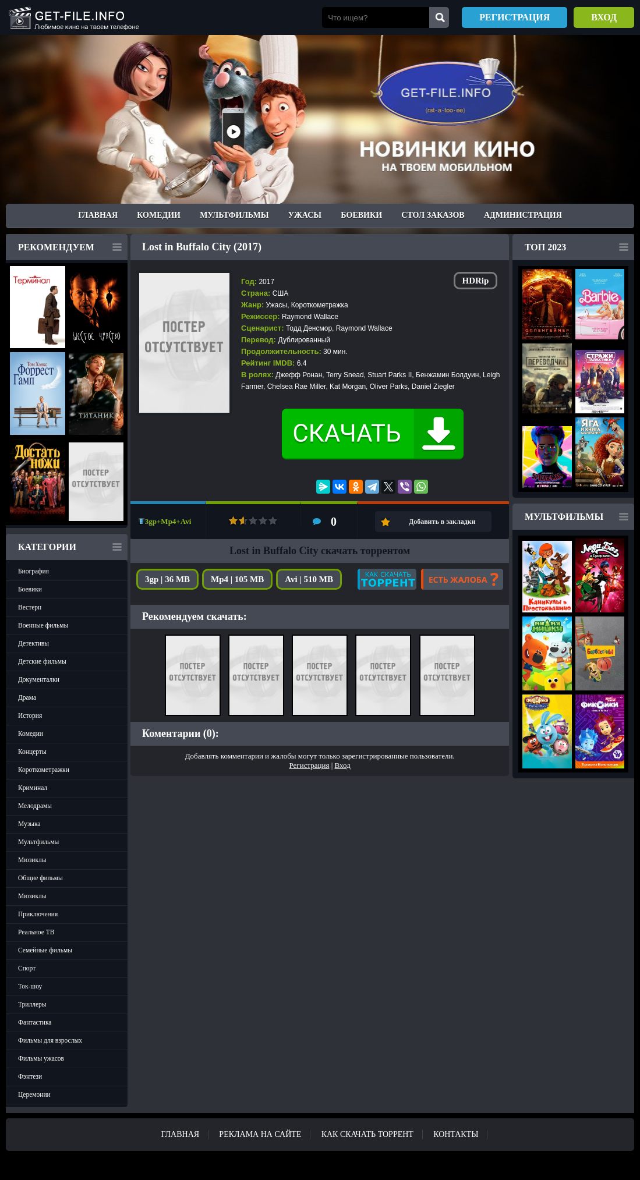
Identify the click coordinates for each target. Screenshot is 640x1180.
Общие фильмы (40, 877)
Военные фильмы (43, 625)
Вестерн (29, 607)
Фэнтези (30, 1076)
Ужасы (304, 215)
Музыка (29, 823)
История (30, 715)
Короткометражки (43, 769)
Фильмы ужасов (41, 1058)
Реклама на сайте (260, 1134)
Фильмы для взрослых (50, 1040)
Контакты (455, 1134)
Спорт (27, 968)
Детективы (33, 643)
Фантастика (34, 1022)
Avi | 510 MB (309, 579)
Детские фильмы (42, 661)
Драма (27, 697)
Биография (33, 571)
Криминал (32, 787)
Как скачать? (387, 579)
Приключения (38, 913)
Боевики (361, 215)
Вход (604, 17)
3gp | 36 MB (167, 579)
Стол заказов (432, 215)
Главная (98, 215)
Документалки (38, 679)
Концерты (32, 751)
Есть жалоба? (462, 579)
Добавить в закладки (442, 522)
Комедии (159, 215)
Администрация (523, 215)
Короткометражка (319, 305)
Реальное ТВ (36, 932)
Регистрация (514, 17)
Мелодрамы (35, 805)
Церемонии (34, 1094)
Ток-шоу (30, 986)
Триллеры (32, 1004)
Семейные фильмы (45, 950)
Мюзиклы (32, 859)
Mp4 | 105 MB (237, 579)
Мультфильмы (234, 215)
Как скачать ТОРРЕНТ (367, 1134)
